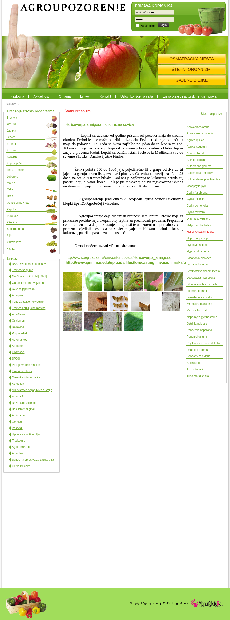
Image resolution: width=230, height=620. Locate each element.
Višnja (10, 248)
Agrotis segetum (197, 146)
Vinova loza (14, 242)
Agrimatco (18, 415)
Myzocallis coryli (197, 310)
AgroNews (18, 314)
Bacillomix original (23, 409)
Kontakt (105, 96)
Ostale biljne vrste (18, 202)
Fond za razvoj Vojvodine (28, 301)
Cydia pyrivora (196, 212)
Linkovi (85, 96)
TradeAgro (18, 440)
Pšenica (12, 222)
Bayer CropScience (24, 403)
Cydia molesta (196, 199)
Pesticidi (17, 428)
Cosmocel (18, 352)
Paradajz (12, 216)
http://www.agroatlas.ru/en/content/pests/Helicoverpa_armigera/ (118, 258)
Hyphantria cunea (198, 251)
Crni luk (11, 124)
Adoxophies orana (198, 127)
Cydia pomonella (197, 205)
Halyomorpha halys (199, 225)
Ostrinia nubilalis (197, 323)
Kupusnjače (14, 163)
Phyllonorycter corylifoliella (203, 343)
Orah (10, 196)
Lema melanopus (197, 264)
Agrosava (18, 383)
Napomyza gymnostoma (202, 317)
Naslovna (17, 96)
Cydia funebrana (197, 192)
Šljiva (10, 235)
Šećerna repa (15, 229)
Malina (11, 183)
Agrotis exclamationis (200, 133)
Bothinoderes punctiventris (203, 179)
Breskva (12, 117)
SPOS (16, 358)
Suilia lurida (194, 362)
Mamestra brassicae (199, 304)
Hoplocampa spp (197, 238)
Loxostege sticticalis (199, 297)
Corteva (17, 421)
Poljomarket (19, 333)
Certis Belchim (21, 466)
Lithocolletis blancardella (202, 284)
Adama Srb (19, 396)
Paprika (11, 209)
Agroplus (17, 295)
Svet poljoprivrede (23, 289)
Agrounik (17, 345)
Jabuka (11, 130)
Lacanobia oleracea (199, 258)
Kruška (11, 150)
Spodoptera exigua (198, 356)
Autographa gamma (199, 166)
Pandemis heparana (199, 330)
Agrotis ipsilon (195, 140)
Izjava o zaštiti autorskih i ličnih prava (189, 96)
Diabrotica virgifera (198, 218)
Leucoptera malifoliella (201, 277)
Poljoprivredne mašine (26, 365)
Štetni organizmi (212, 114)
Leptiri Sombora (22, 371)
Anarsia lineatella (197, 153)
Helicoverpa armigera (200, 231)
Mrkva (11, 189)
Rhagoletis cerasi (197, 349)
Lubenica (12, 176)
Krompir (12, 143)
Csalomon (18, 320)
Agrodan (17, 453)
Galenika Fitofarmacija (26, 377)
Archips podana (196, 159)
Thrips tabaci (195, 369)
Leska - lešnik (15, 170)
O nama (65, 96)
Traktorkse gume (22, 270)
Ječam (11, 137)
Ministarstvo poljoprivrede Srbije (32, 390)
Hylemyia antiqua (197, 245)
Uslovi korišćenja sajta (136, 96)
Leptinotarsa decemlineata (203, 271)
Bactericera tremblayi (200, 172)
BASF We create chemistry (29, 263)
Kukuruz (12, 156)
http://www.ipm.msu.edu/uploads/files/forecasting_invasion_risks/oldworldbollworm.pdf (144, 262)
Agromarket (19, 339)
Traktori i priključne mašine (28, 308)
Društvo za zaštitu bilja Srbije (30, 276)
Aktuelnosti (41, 96)
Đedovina (18, 327)
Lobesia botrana (197, 291)
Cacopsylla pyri (196, 186)
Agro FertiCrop (21, 447)
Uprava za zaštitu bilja (26, 434)
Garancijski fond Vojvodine (28, 283)
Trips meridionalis (198, 376)
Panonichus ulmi (197, 336)
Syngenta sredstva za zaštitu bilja (33, 459)
